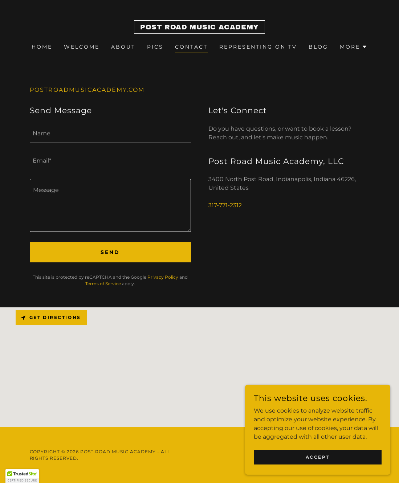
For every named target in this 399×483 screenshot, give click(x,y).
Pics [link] (155, 47)
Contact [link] (191, 47)
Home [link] (42, 47)
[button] (353, 46)
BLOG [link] (318, 47)
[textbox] (110, 133)
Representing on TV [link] (258, 47)
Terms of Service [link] (103, 283)
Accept (318, 457)
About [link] (123, 47)
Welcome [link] (81, 47)
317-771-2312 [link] (225, 205)
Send (110, 252)
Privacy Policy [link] (162, 277)
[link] (199, 27)
